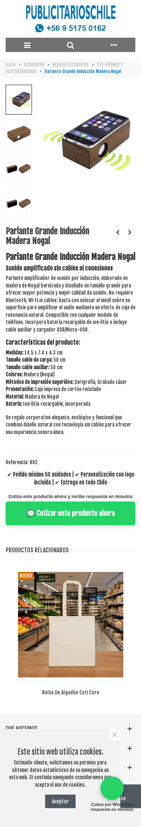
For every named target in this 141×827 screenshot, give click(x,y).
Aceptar (60, 801)
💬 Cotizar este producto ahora (71, 513)
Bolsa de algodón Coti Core (70, 692)
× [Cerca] (114, 734)
